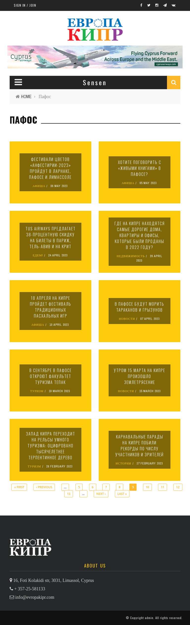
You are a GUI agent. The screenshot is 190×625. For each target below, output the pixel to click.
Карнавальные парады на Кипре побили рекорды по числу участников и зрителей (139, 446)
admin (149, 618)
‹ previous (44, 487)
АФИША (39, 186)
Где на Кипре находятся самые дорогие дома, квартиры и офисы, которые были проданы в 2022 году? (140, 235)
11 (162, 487)
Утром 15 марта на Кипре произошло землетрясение (139, 376)
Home (26, 96)
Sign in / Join (25, 5)
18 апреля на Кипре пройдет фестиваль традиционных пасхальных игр (50, 307)
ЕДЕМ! (38, 255)
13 (69, 494)
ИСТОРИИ (123, 463)
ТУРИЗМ (37, 391)
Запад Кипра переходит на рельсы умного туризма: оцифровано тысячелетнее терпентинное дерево (50, 446)
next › (101, 494)
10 (147, 487)
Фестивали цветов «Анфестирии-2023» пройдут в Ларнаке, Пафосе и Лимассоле (50, 168)
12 (178, 487)
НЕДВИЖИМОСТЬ (131, 256)
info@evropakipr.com (34, 597)
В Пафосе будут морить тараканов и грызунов (139, 307)
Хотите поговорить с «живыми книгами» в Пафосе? (139, 168)
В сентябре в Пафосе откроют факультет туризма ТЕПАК (50, 376)
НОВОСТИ (127, 319)
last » (122, 494)
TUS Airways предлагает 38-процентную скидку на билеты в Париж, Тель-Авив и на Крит (50, 237)
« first (19, 487)
